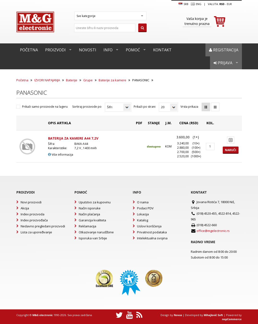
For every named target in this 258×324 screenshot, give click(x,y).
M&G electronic (42, 315)
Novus (178, 315)
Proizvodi (55, 50)
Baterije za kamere (112, 80)
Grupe (88, 80)
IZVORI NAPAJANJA (47, 80)
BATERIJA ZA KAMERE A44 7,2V (73, 138)
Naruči (230, 150)
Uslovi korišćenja (149, 226)
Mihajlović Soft (213, 315)
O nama (143, 202)
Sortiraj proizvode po (87, 107)
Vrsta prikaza (189, 107)
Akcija (25, 208)
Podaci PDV (145, 208)
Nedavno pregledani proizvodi (43, 226)
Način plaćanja (89, 214)
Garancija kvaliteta (92, 220)
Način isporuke (90, 208)
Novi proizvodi (31, 202)
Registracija (223, 50)
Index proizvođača (34, 220)
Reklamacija (87, 226)
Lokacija (143, 214)
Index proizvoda (32, 214)
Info (108, 50)
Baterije (71, 80)
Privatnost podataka (152, 232)
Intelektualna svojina (152, 238)
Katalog (142, 220)
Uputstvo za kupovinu (95, 202)
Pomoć (133, 50)
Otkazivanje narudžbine (96, 232)
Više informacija (60, 155)
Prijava (223, 62)
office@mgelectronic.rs (213, 231)
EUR (229, 4)
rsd (221, 4)
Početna (29, 50)
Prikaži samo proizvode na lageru (45, 107)
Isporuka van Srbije (93, 238)
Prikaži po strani (145, 107)
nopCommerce (232, 319)
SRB (183, 4)
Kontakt (162, 50)
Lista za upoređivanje (36, 232)
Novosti (87, 50)
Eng (196, 4)
